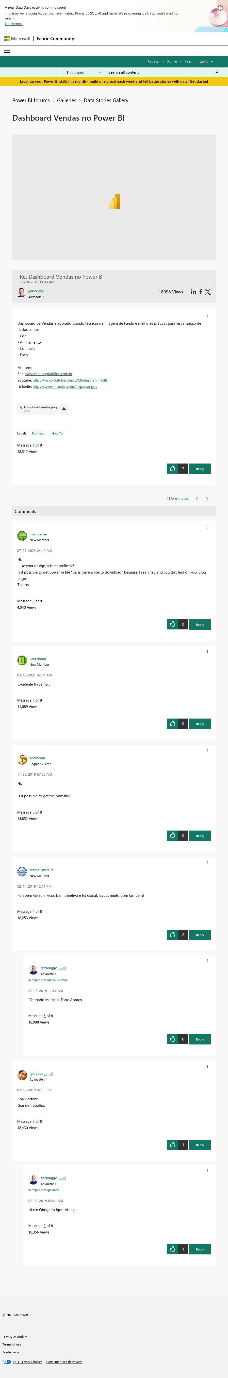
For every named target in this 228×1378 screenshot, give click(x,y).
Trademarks (10, 1352)
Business (38, 433)
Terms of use (11, 1344)
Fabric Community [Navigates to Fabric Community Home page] (55, 38)
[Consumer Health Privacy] (64, 1361)
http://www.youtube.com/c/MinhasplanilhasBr (70, 380)
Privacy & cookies (15, 1336)
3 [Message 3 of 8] (45, 1225)
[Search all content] (163, 72)
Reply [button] (200, 468)
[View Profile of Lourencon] (38, 658)
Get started (199, 81)
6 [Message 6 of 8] (33, 812)
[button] (207, 316)
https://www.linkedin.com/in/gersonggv (65, 386)
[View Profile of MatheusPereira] (41, 869)
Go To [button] (204, 61)
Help (187, 61)
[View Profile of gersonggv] (49, 967)
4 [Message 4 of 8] (33, 911)
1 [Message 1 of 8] (33, 445)
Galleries (66, 99)
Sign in (172, 61)
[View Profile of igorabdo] (36, 1073)
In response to (47, 980)
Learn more (14, 23)
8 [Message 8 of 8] (33, 600)
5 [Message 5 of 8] (45, 1015)
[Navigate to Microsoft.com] (17, 38)
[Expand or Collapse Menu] (7, 51)
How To (57, 433)
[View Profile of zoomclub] (37, 757)
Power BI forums (31, 99)
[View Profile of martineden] (38, 533)
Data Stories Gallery (106, 99)
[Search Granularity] (84, 72)
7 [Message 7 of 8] (33, 700)
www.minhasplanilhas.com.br (48, 373)
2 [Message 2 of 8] (33, 1121)
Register (154, 61)
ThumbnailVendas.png (40, 407)
